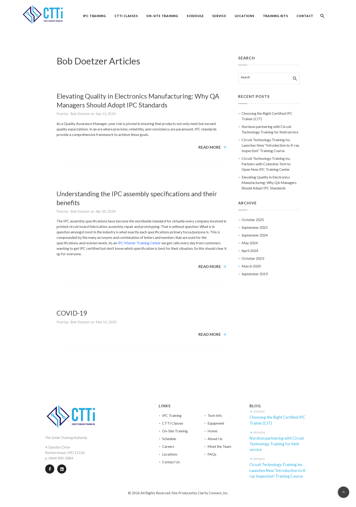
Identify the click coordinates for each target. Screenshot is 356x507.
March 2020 (251, 266)
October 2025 (253, 219)
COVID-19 (72, 313)
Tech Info (215, 415)
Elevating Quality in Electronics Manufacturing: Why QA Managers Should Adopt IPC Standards (269, 182)
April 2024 (250, 250)
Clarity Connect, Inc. (213, 493)
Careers (168, 446)
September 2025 (255, 227)
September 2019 (255, 274)
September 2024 (255, 235)
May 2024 (250, 243)
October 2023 (253, 258)
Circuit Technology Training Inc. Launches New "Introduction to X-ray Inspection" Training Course (270, 145)
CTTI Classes (172, 423)
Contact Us (171, 462)
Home (212, 431)
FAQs (212, 454)
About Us (215, 438)
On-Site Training (175, 431)
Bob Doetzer (80, 114)
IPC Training (172, 415)
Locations (169, 454)
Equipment (216, 423)
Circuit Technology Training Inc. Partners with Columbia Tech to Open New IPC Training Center (266, 163)
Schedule (169, 438)
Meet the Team (219, 446)
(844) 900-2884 (61, 458)
